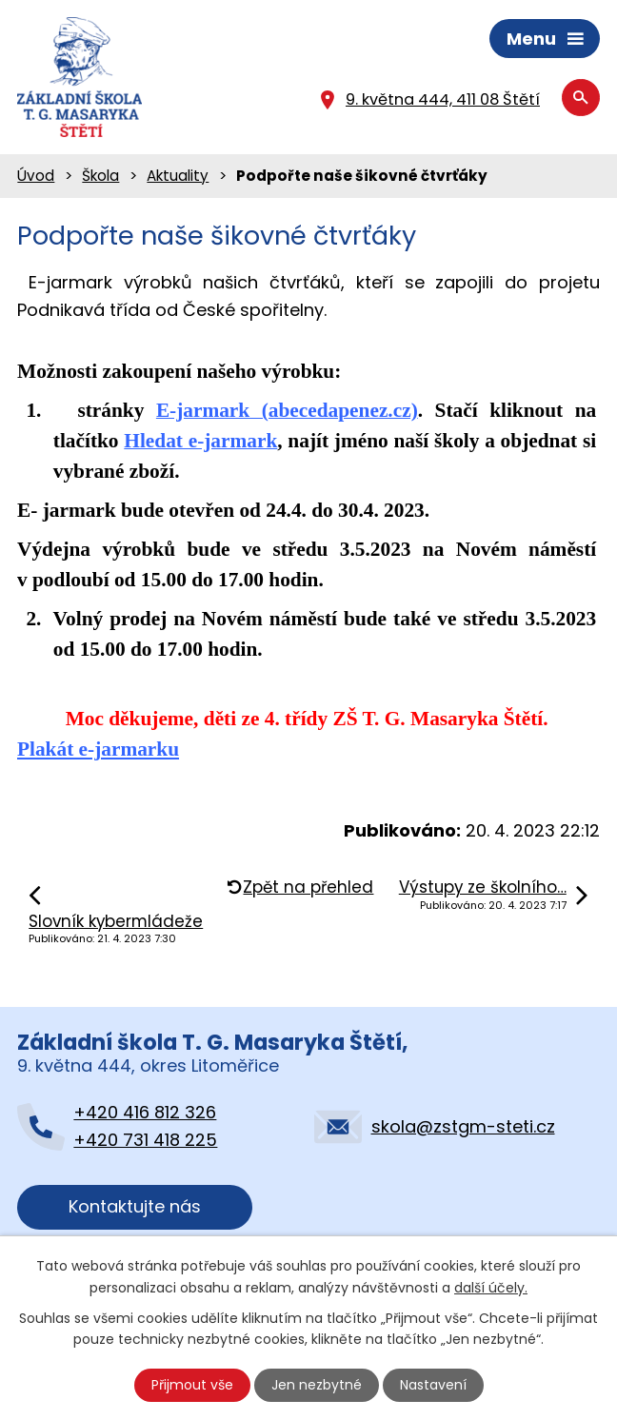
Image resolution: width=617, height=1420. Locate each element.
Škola (100, 176)
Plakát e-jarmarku (98, 749)
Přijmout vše (192, 1384)
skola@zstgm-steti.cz (463, 1126)
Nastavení (433, 1384)
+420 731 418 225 (145, 1140)
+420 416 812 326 (144, 1112)
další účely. (490, 1286)
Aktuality (178, 176)
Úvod (35, 176)
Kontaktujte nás (135, 1206)
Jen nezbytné (316, 1384)
